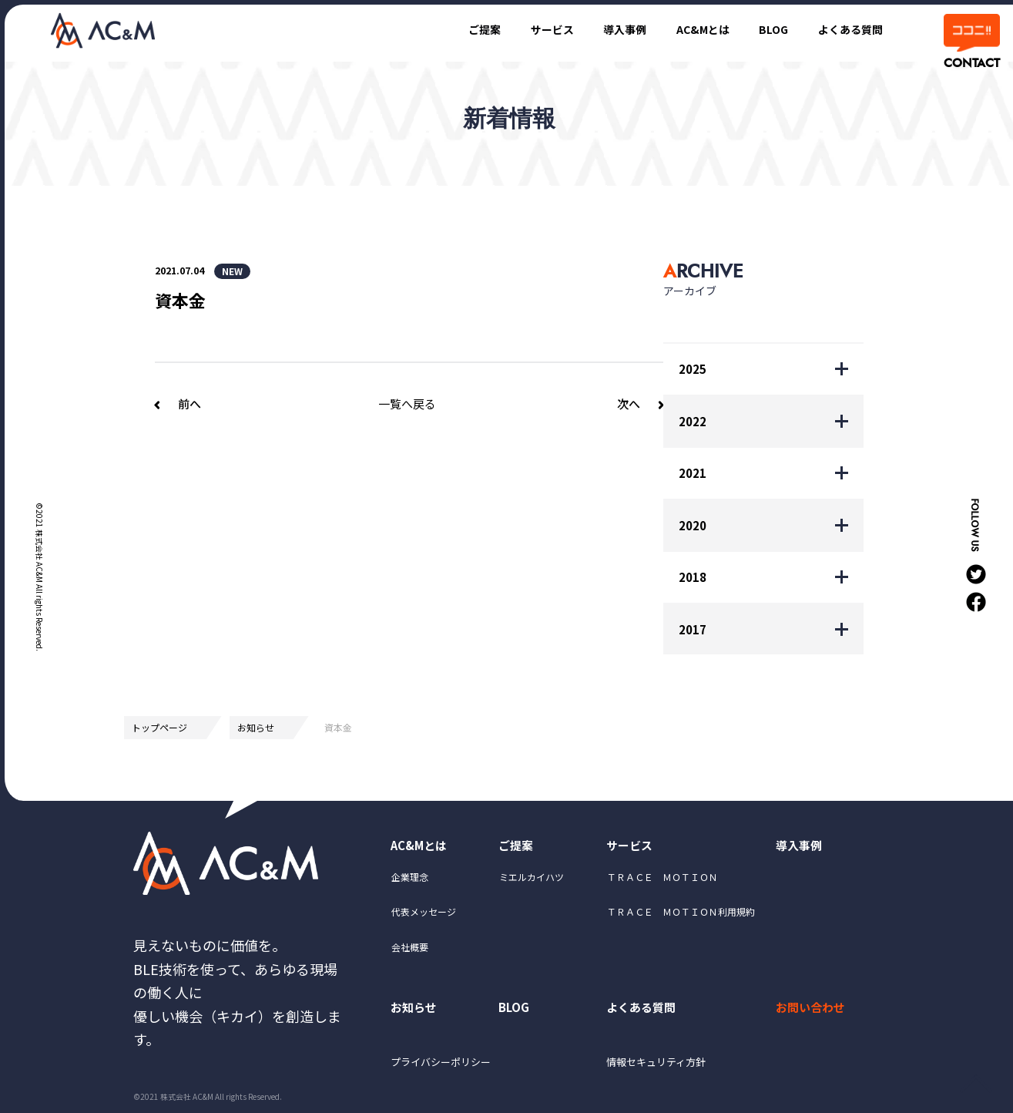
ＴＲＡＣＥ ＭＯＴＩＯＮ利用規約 (681, 914)
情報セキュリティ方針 (660, 1068)
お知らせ (255, 727)
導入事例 (609, 29)
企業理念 (409, 879)
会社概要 (409, 949)
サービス (532, 29)
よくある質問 (847, 29)
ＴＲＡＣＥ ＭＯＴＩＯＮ (662, 879)
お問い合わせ (813, 1010)
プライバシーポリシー (445, 1068)
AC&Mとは (691, 29)
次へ (628, 403)
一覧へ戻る (407, 403)
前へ (189, 403)
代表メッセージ (423, 914)
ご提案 (461, 29)
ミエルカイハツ (531, 879)
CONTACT (971, 63)
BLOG (766, 29)
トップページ (159, 727)
